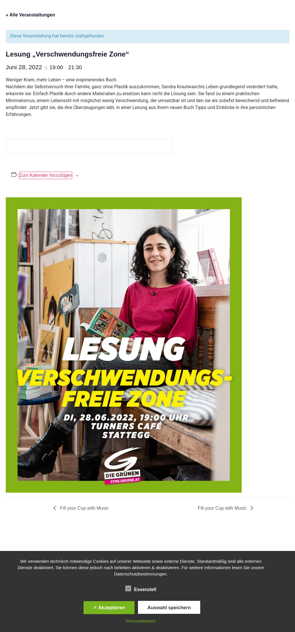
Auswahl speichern (169, 607)
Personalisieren (141, 620)
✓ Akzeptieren (109, 607)
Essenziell (140, 588)
